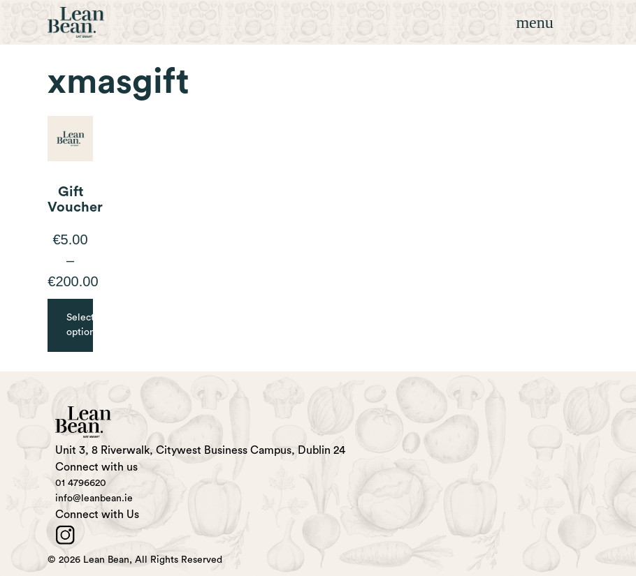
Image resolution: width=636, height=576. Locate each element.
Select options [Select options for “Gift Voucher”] (79, 325)
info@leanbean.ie (94, 498)
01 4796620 (80, 483)
